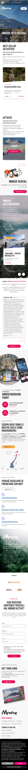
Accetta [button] (20, 763)
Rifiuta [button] (7, 763)
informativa (7, 648)
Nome (4, 623)
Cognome (4, 631)
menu (23, 8)
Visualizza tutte (10, 229)
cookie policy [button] (12, 750)
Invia (14, 656)
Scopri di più (20, 191)
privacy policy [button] (7, 745)
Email (3, 638)
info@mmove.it (17, 2)
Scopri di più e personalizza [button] (14, 767)
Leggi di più (12, 406)
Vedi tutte (14, 346)
